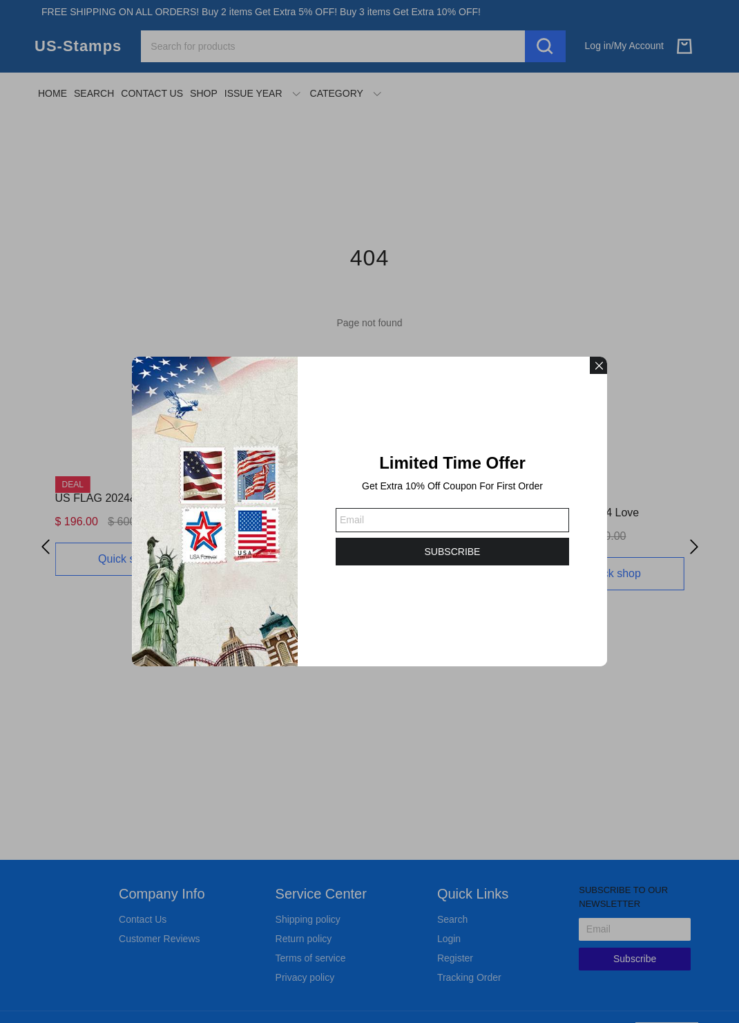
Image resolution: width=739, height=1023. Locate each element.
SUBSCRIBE (453, 551)
